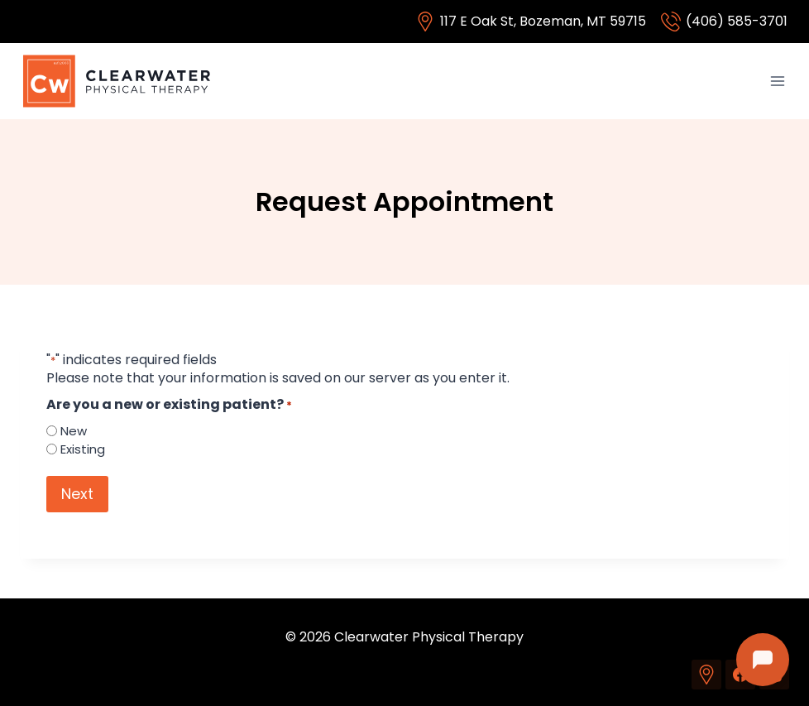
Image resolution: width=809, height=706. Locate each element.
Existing (82, 449)
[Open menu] (777, 81)
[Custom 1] (706, 674)
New (73, 430)
